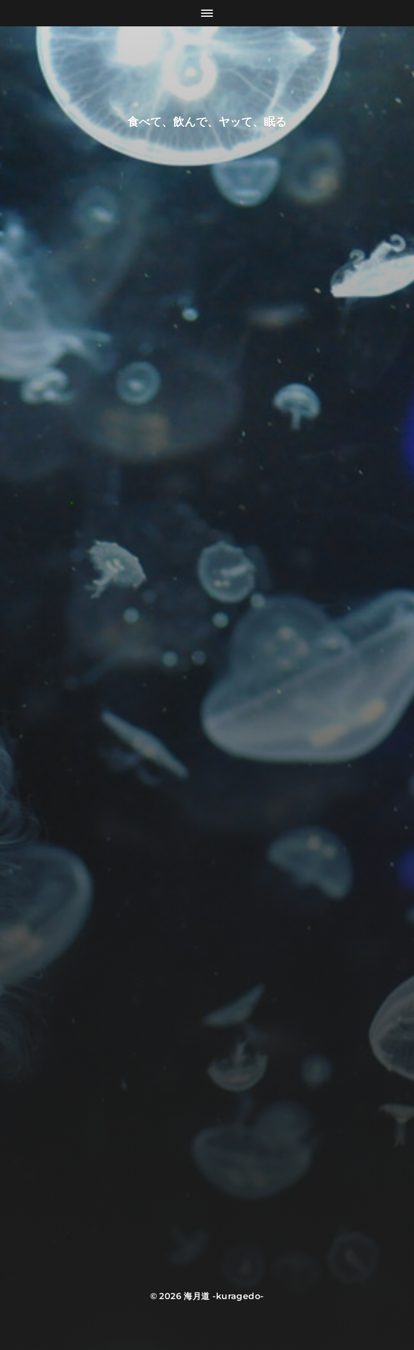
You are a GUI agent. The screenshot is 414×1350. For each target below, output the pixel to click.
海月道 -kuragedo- (224, 1296)
